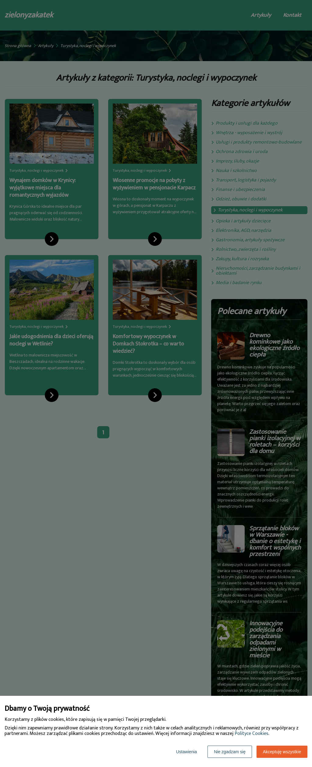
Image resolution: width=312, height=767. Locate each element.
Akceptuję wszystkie (282, 751)
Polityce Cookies (251, 733)
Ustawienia (186, 751)
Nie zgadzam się (230, 751)
